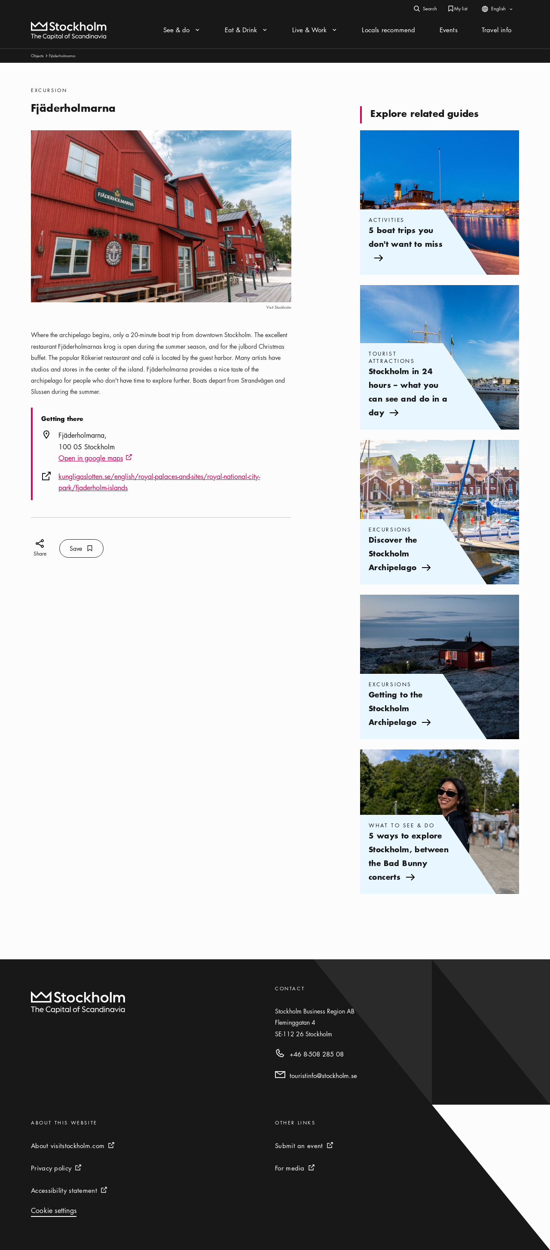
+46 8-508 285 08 (317, 1054)
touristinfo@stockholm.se (323, 1075)
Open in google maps (95, 458)
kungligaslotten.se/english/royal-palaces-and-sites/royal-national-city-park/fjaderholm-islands (159, 482)
